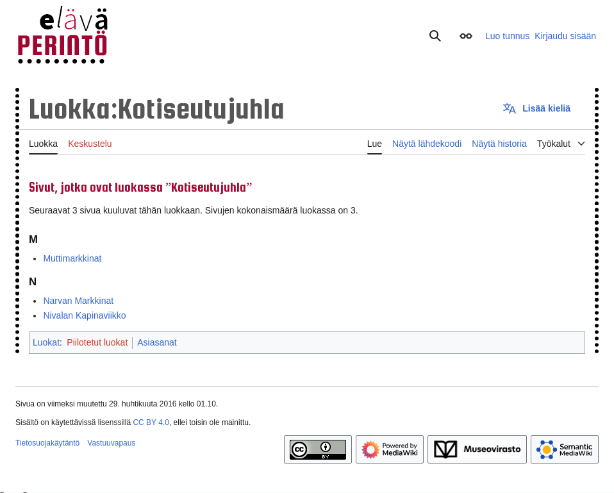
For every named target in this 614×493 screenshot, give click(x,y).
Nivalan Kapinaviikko (84, 315)
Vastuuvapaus (111, 443)
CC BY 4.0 (151, 422)
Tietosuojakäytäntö (47, 443)
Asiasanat (156, 342)
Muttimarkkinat (72, 258)
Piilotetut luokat (97, 342)
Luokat (46, 342)
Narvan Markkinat (78, 301)
